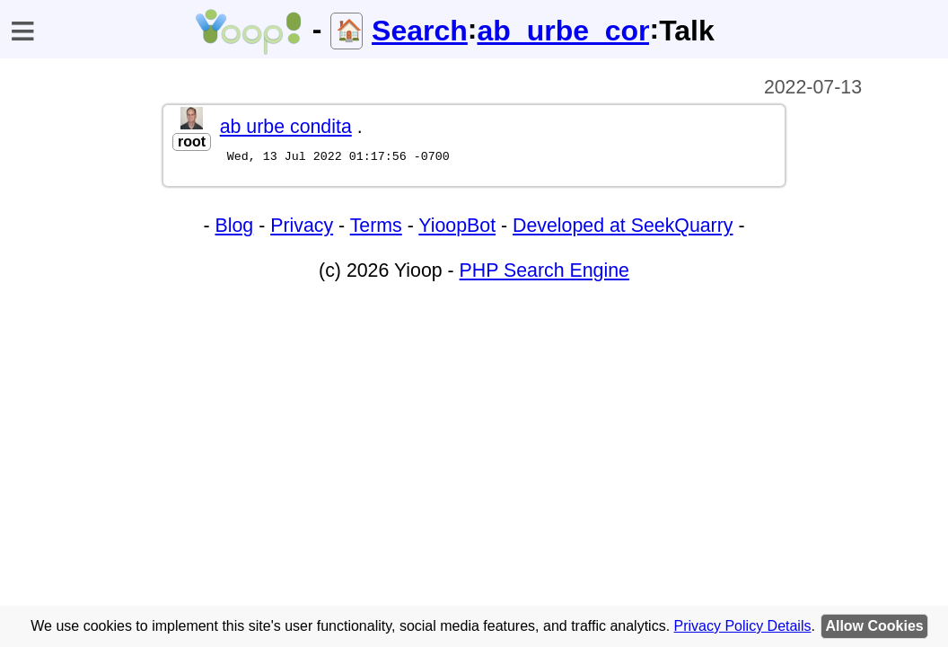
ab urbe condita (286, 126)
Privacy (301, 228)
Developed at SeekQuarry (623, 228)
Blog (234, 228)
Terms (376, 228)
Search (420, 30)
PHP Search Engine (544, 273)
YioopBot (457, 228)
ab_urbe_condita (563, 30)
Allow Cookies (874, 626)
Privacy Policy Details (743, 626)
